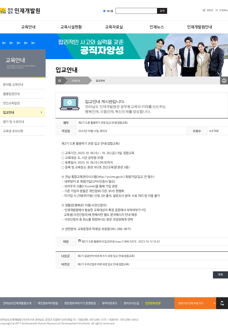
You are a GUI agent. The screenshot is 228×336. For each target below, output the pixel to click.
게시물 (108, 11)
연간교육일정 (11, 103)
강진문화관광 (153, 303)
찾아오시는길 (131, 303)
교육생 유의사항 (13, 131)
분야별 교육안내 (13, 84)
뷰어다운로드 (109, 303)
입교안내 (8, 112)
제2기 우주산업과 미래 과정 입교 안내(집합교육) (103, 264)
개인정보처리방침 (47, 303)
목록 (220, 274)
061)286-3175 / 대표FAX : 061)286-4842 (114, 319)
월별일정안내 (11, 94)
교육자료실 (114, 26)
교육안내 (28, 26)
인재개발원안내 (199, 26)
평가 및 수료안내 (13, 121)
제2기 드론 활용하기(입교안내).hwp (99, 241)
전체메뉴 (223, 10)
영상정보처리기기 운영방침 (80, 303)
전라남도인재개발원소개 (17, 303)
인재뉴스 (157, 26)
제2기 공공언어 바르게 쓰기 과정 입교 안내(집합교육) (106, 255)
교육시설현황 (71, 26)
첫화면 (210, 10)
